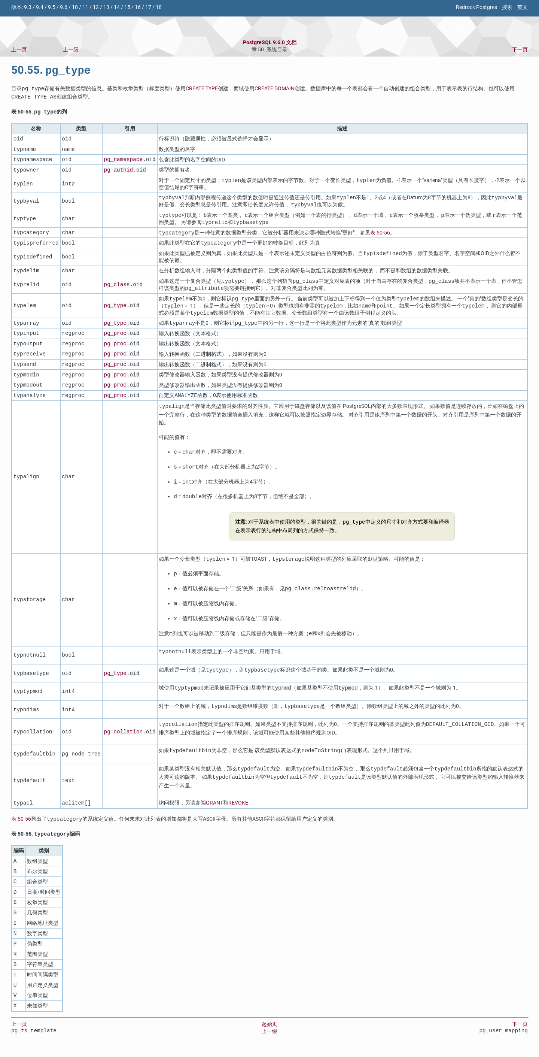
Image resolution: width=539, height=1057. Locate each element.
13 (106, 7)
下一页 (520, 49)
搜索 (507, 7)
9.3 (27, 7)
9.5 (51, 7)
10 (75, 7)
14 (117, 7)
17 (148, 7)
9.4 (39, 7)
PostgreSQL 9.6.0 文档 (269, 42)
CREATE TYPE (202, 90)
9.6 (63, 7)
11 (85, 7)
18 (159, 7)
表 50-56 (380, 236)
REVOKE (238, 809)
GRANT (214, 809)
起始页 (269, 1031)
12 (96, 7)
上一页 (19, 49)
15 (127, 7)
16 (138, 7)
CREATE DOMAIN (275, 90)
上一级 (71, 49)
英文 (522, 7)
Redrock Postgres (476, 7)
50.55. (51, 71)
